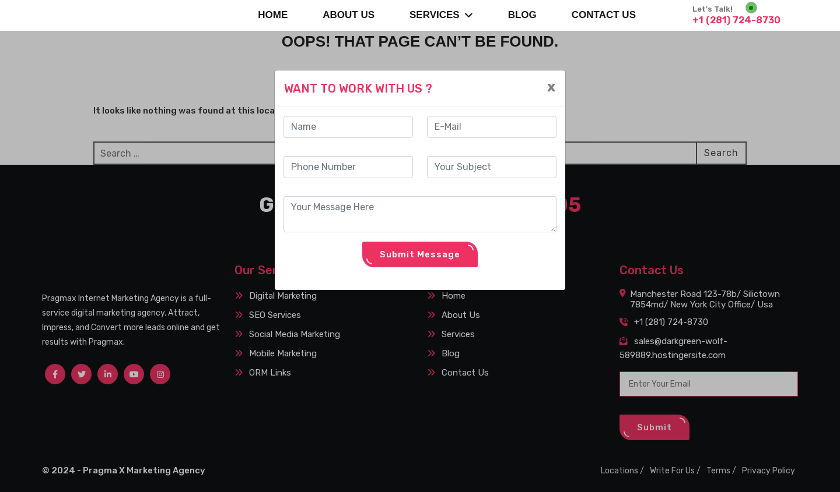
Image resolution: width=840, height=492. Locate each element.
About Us (348, 14)
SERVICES (441, 14)
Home (273, 14)
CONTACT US (604, 14)
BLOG (522, 14)
